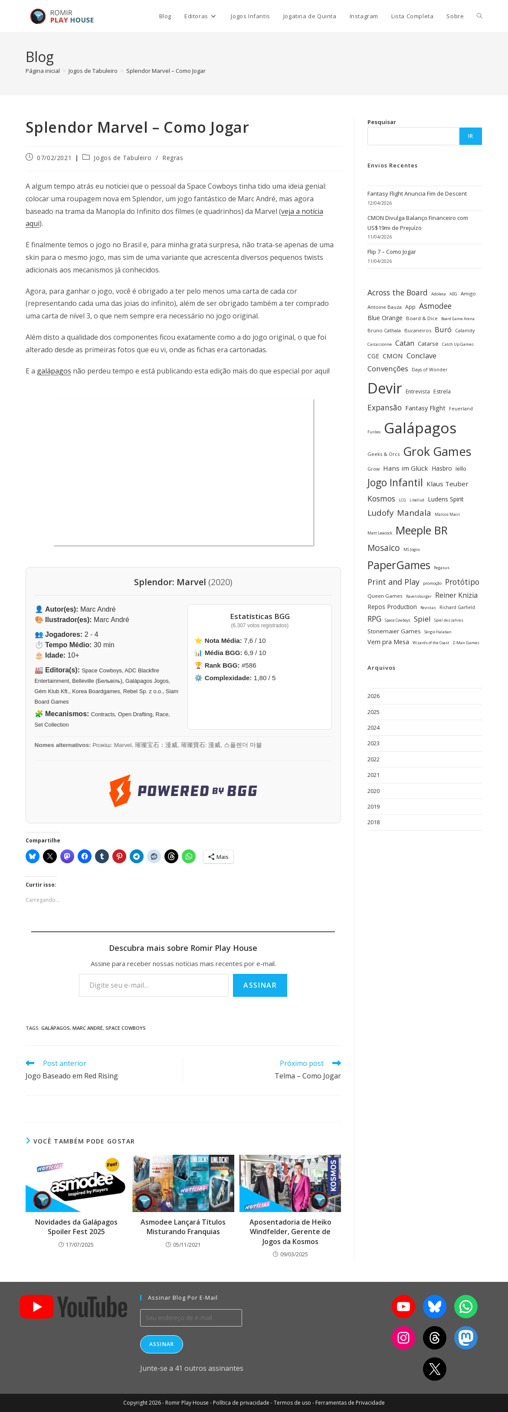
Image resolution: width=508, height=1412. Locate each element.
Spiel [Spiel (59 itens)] (422, 619)
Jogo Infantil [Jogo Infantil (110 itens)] (395, 482)
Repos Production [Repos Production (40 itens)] (392, 607)
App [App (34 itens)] (410, 307)
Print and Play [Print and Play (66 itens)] (393, 582)
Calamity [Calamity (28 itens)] (465, 331)
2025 (373, 712)
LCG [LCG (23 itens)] (402, 500)
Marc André (87, 1028)
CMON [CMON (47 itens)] (393, 355)
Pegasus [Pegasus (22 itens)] (441, 567)
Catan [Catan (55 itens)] (404, 343)
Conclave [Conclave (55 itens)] (421, 355)
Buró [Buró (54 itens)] (443, 329)
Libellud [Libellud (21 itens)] (417, 500)
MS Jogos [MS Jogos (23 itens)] (411, 549)
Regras (173, 158)
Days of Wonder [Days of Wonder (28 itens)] (430, 370)
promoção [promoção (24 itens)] (432, 583)
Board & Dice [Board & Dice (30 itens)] (422, 318)
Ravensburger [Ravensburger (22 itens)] (419, 596)
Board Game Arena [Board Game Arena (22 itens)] (458, 318)
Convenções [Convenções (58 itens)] (387, 368)
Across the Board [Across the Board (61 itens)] (397, 292)
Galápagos (55, 1028)
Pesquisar (381, 122)
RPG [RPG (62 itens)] (374, 618)
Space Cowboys (125, 1028)
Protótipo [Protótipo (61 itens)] (462, 582)
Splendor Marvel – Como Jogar (166, 71)
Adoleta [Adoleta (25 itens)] (438, 294)
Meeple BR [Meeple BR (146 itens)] (422, 530)
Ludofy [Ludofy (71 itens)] (380, 512)
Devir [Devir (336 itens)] (384, 388)
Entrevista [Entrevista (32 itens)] (418, 391)
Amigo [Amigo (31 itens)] (468, 293)
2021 (373, 775)
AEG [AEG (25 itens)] (453, 294)
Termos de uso (292, 1402)
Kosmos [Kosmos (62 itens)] (381, 498)
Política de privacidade (241, 1402)
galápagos (54, 371)
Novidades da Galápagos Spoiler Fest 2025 (76, 1226)
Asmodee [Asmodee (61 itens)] (435, 306)
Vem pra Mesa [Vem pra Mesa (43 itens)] (388, 642)
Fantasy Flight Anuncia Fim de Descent (417, 193)
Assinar (260, 985)
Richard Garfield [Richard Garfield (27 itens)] (457, 607)
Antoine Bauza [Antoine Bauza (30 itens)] (384, 307)
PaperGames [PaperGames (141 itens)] (398, 564)
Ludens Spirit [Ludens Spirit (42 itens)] (446, 499)
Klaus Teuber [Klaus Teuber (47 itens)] (447, 483)
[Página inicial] (43, 71)
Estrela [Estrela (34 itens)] (442, 391)
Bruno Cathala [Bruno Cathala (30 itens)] (384, 330)
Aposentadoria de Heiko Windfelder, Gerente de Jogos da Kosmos (290, 1231)
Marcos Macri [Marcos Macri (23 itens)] (447, 514)
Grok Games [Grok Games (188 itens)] (437, 451)
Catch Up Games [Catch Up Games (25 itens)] (458, 344)
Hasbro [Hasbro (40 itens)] (442, 468)
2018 (373, 822)
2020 (373, 791)
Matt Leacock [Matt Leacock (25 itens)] (379, 533)
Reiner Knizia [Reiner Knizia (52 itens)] (456, 595)
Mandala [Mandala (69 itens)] (414, 512)
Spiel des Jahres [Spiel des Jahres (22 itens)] (448, 620)
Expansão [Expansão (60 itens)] (384, 407)
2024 (373, 727)
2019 (373, 806)
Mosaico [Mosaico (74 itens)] (383, 548)
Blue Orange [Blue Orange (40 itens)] (385, 318)
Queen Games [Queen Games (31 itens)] (385, 596)
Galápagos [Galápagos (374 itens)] (420, 428)
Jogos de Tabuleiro (122, 158)
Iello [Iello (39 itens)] (461, 468)
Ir (470, 136)
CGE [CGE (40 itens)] (373, 356)
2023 (373, 743)
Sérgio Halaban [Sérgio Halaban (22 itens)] (438, 632)
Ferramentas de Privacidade (350, 1402)
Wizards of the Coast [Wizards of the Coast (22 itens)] (431, 642)
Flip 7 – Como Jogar (391, 252)
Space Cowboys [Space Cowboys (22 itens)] (397, 620)
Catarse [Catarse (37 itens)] (428, 343)
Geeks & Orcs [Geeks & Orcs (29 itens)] (383, 454)
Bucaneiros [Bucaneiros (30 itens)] (417, 330)
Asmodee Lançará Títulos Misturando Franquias (183, 1226)
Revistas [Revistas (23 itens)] (428, 607)
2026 (373, 696)
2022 (373, 759)
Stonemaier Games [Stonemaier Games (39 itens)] (394, 631)
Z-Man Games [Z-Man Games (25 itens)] (465, 642)
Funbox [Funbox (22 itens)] (373, 432)
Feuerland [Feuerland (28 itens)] (461, 409)
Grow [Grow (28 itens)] (373, 469)
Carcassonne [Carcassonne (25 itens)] (379, 344)
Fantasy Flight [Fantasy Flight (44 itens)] (425, 407)
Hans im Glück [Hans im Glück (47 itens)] (405, 468)
